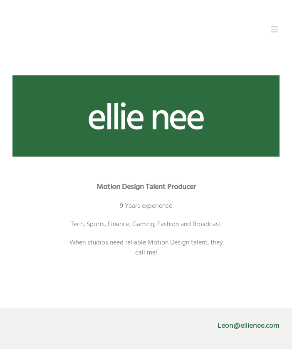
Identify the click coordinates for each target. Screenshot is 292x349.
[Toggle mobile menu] (275, 29)
